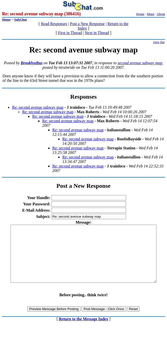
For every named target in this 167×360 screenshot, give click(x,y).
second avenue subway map (140, 63)
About (161, 14)
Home (140, 14)
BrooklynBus (31, 63)
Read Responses (54, 24)
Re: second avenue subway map (37, 107)
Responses (83, 96)
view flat (158, 42)
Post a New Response (87, 24)
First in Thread (70, 33)
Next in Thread (97, 33)
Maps (150, 14)
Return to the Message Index (83, 330)
